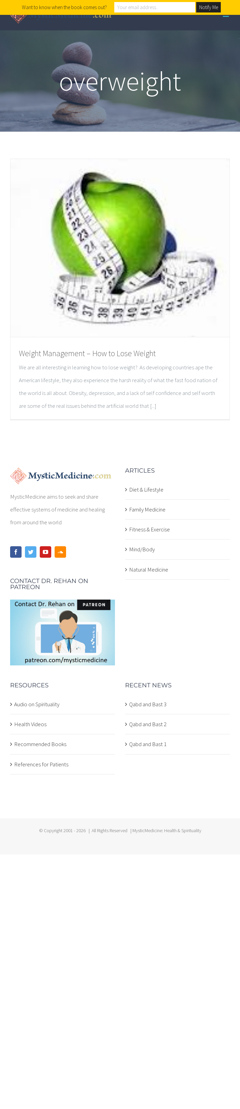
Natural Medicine (148, 569)
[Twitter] (30, 552)
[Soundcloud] (60, 552)
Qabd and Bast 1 (148, 744)
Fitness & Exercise (149, 529)
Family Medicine (147, 509)
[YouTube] (45, 552)
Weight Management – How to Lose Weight (87, 353)
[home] (61, 474)
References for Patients (41, 764)
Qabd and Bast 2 (148, 724)
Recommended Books (40, 744)
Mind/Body (142, 549)
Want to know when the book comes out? (64, 7)
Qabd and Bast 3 (148, 704)
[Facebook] (16, 552)
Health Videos (30, 724)
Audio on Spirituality (36, 704)
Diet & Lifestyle (146, 489)
